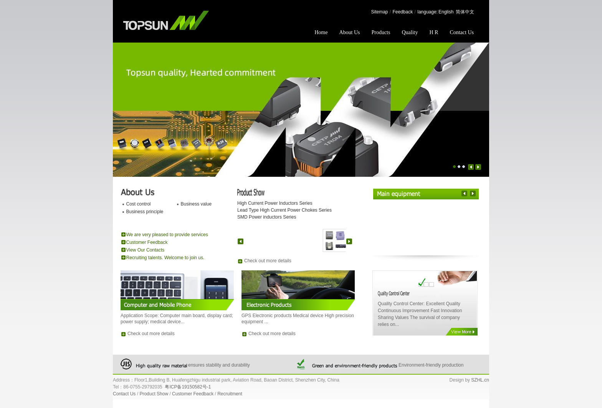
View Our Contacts (145, 250)
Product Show (153, 393)
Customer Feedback (147, 242)
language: (427, 12)
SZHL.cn (480, 380)
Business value (196, 204)
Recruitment (229, 393)
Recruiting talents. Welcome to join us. (165, 257)
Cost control (138, 204)
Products (380, 32)
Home (320, 32)
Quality (410, 32)
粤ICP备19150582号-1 (188, 387)
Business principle (145, 211)
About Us (349, 32)
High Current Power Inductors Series (274, 203)
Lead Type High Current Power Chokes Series (284, 210)
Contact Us (462, 32)
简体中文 (465, 12)
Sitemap (379, 12)
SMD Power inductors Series (266, 217)
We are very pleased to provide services (167, 234)
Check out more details (267, 260)
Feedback (403, 12)
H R (433, 32)
